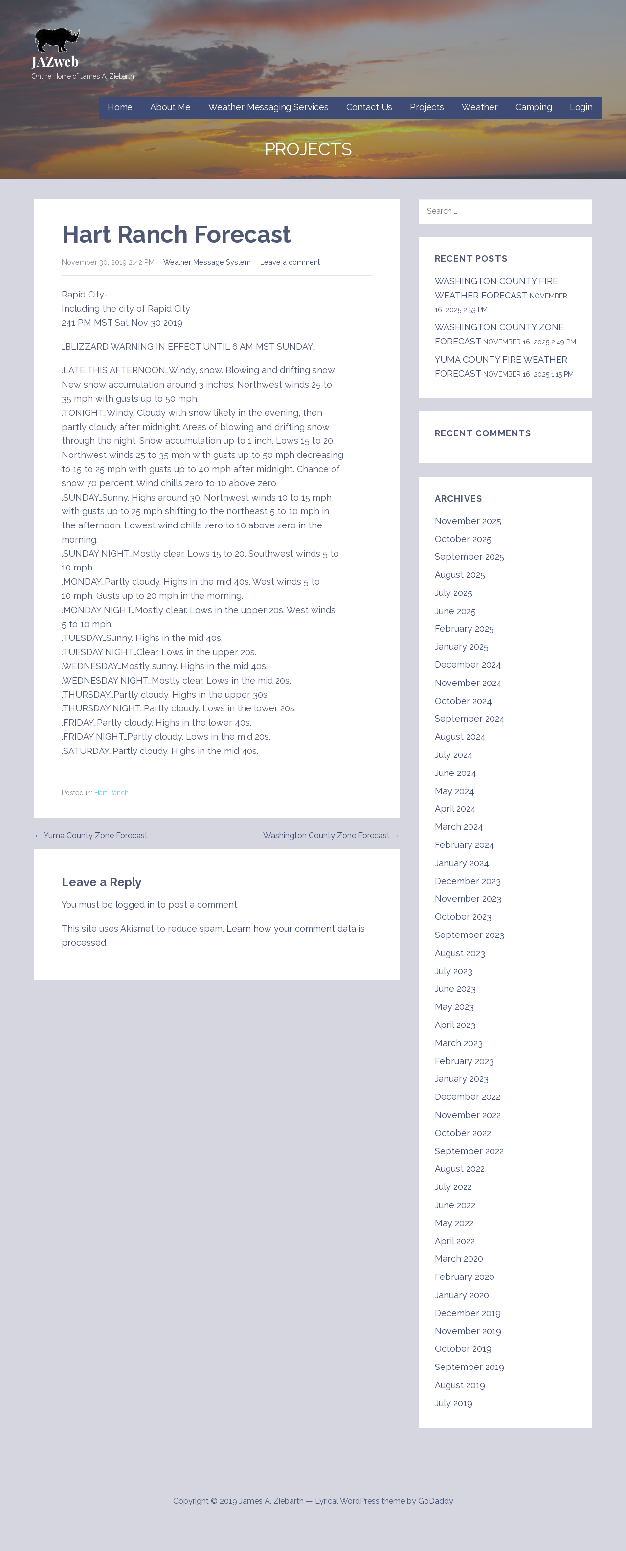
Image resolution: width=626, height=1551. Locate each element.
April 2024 (455, 808)
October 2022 (463, 1133)
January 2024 (462, 863)
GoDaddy (435, 1500)
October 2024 (463, 701)
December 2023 (468, 881)
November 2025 (468, 521)
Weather (480, 107)
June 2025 (455, 611)
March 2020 (459, 1259)
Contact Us (369, 107)
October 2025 (463, 539)
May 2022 (454, 1223)
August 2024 (460, 736)
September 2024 (470, 718)
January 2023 (462, 1078)
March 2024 (459, 826)
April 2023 (455, 1025)
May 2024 (454, 791)
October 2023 (463, 917)
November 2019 (468, 1331)
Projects (427, 107)
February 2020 (464, 1277)
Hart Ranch (111, 793)
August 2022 (460, 1168)
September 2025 (469, 556)
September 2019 (469, 1367)
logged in (135, 904)
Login (581, 107)
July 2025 (453, 593)
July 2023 (453, 971)
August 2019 (460, 1385)
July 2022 (453, 1187)
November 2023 (468, 898)
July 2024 (454, 755)
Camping (533, 107)
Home (120, 107)
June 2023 (455, 988)
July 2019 (453, 1403)
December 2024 (468, 665)
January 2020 (462, 1295)
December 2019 (468, 1313)
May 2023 (454, 1007)
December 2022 (467, 1097)
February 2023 (464, 1061)
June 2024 (455, 773)
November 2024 (468, 683)
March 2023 (459, 1043)
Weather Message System (207, 262)
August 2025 (460, 575)
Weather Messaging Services (268, 107)
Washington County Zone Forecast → (331, 835)
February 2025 (464, 628)
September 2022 (469, 1151)
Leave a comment (290, 262)
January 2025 (462, 646)
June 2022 (455, 1205)
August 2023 (460, 953)
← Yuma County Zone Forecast (91, 835)
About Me (170, 107)
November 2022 (468, 1115)
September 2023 (469, 935)
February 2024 (464, 845)
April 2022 (455, 1241)
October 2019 (463, 1349)
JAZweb (55, 61)
